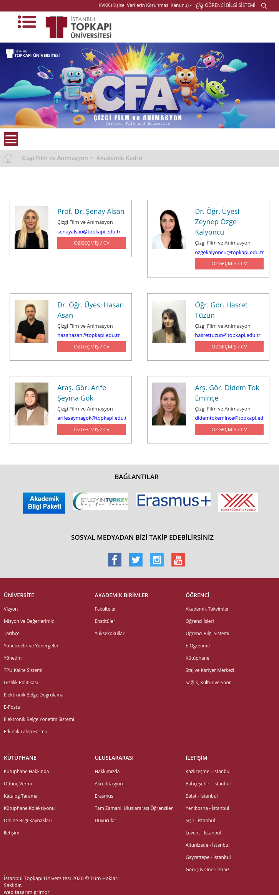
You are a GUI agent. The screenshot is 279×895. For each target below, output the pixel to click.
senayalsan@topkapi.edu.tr (88, 231)
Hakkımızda (107, 771)
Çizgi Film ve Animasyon (55, 157)
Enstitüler (105, 621)
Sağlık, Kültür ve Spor (208, 682)
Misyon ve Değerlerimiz (29, 621)
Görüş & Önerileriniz (207, 869)
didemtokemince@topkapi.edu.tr (233, 417)
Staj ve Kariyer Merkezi (210, 670)
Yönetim (13, 658)
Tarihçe (12, 633)
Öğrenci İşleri (200, 621)
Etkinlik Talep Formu (25, 731)
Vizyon (11, 609)
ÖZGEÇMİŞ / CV (91, 242)
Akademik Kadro (119, 157)
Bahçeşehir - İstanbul (208, 783)
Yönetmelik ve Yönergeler (31, 645)
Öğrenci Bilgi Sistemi (207, 633)
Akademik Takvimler (207, 609)
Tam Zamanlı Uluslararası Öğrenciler (134, 808)
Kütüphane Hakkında (26, 771)
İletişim (11, 832)
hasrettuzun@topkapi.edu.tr (228, 335)
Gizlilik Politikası (21, 682)
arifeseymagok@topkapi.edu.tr (93, 417)
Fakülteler (105, 609)
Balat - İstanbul (202, 796)
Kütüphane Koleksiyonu (29, 808)
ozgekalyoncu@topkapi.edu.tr (229, 252)
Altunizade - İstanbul (207, 845)
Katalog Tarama (20, 796)
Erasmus (104, 796)
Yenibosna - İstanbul (207, 808)
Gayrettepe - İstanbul (208, 857)
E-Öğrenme (198, 645)
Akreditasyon (109, 783)
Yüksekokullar (110, 633)
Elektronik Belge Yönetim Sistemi (39, 719)
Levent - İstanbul (203, 832)
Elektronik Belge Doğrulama (33, 694)
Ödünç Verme (18, 783)
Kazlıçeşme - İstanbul (208, 771)
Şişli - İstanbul (200, 820)
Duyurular (105, 820)
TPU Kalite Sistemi (23, 670)
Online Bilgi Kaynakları (27, 820)
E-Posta (12, 707)
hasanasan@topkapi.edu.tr (88, 335)
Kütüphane (197, 658)
